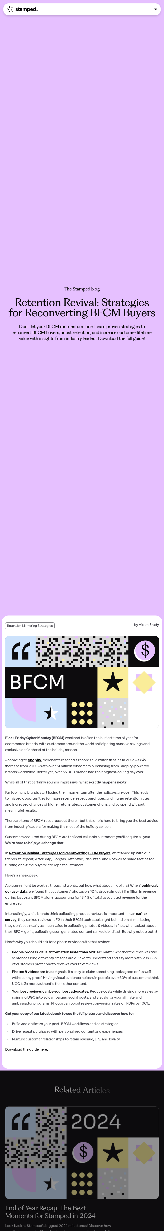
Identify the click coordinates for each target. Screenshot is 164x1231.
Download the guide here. (26, 1049)
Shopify (34, 760)
